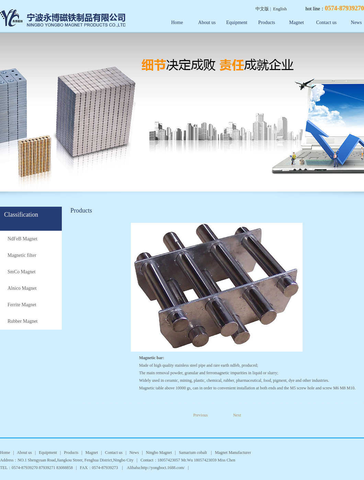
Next (237, 415)
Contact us (326, 22)
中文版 (262, 8)
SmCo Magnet (21, 271)
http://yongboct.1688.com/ (163, 467)
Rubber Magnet (22, 321)
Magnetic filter (22, 255)
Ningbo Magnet (159, 452)
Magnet (296, 22)
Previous (205, 415)
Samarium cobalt (193, 452)
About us (207, 22)
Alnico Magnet (22, 288)
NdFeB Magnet (22, 238)
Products (266, 22)
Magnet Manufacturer (233, 452)
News (134, 452)
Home (177, 22)
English (280, 8)
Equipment (236, 22)
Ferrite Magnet (22, 304)
